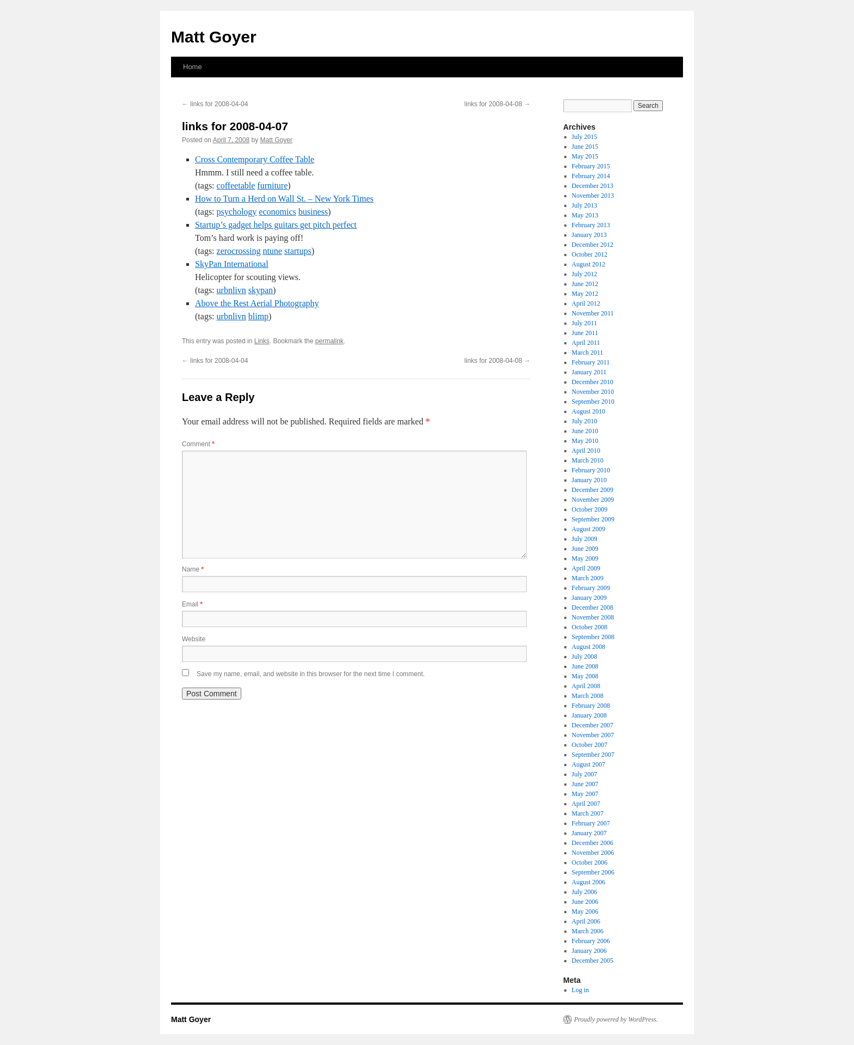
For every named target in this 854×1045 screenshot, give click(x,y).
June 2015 (585, 146)
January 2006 (589, 951)
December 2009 (592, 490)
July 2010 (584, 421)
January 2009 (589, 598)
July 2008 (584, 656)
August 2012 (589, 264)
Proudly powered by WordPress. (616, 1019)
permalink (329, 341)
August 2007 (589, 764)
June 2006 (585, 902)
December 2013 (592, 186)
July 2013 (584, 205)
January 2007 (589, 833)
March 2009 (587, 578)
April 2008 (586, 686)
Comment (198, 444)
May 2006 (585, 911)
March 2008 (587, 696)
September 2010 (593, 401)
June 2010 (585, 431)
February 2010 (591, 470)
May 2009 (585, 558)
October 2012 (590, 254)
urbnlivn (231, 290)
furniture (272, 185)
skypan (260, 290)
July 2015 (584, 137)
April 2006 (586, 921)
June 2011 (585, 333)
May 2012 (585, 293)
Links (262, 341)
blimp (258, 316)
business (313, 211)
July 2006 (584, 892)
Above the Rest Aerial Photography (257, 303)
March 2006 (587, 931)
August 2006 (589, 882)
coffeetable (236, 185)
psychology (237, 211)
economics (277, 211)
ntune (272, 251)
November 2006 (593, 852)
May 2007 (585, 794)
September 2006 (593, 872)
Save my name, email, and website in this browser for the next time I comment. (311, 674)
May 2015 (585, 156)
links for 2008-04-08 (497, 104)
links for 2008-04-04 (215, 104)
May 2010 (585, 441)
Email (192, 604)
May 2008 (585, 676)
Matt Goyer (214, 37)
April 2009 (586, 568)
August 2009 (589, 529)
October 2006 (590, 862)
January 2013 (589, 235)
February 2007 (591, 823)
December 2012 (592, 244)
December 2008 (592, 607)
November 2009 (593, 499)
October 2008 (590, 627)
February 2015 (591, 166)
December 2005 (592, 960)
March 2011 (587, 352)
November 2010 (593, 392)
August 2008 (589, 647)
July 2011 (584, 323)
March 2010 (587, 460)
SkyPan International (232, 264)
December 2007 (592, 725)
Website (193, 639)
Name (193, 569)
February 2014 (591, 176)
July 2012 (584, 274)
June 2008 (585, 666)
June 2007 (585, 784)
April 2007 (586, 803)
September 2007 (593, 754)
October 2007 (590, 745)
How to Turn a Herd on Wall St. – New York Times (284, 198)
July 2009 (584, 539)
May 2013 (585, 215)
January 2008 (589, 715)
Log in (580, 990)
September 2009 (593, 519)
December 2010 (592, 382)
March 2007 (587, 813)
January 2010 (589, 480)
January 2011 (589, 372)
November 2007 (593, 735)
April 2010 (586, 450)
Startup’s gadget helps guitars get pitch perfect (276, 224)
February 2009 (591, 588)
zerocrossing (239, 251)
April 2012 (586, 303)
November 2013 (593, 195)
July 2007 (584, 774)
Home (192, 67)
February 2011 (591, 362)
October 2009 (590, 509)
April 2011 (586, 343)
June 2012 (585, 284)
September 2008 (593, 637)
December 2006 (592, 843)
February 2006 (591, 941)
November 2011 (593, 313)
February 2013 (591, 225)
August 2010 (589, 411)
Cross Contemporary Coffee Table (254, 159)
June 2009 (585, 548)
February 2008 (591, 705)
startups (298, 251)
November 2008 (593, 617)
